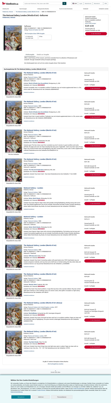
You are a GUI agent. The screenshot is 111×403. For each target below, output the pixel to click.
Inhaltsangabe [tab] (30, 54)
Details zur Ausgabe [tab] (43, 54)
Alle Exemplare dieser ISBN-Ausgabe (34, 33)
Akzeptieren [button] (21, 397)
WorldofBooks (33, 313)
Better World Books (34, 198)
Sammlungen (23, 8)
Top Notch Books (34, 342)
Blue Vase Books (33, 140)
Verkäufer (85, 8)
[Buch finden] (64, 3)
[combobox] (42, 3)
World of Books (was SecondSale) (38, 83)
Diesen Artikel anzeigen (90, 23)
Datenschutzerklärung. (17, 392)
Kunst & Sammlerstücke (65, 8)
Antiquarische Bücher (43, 8)
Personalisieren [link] (61, 397)
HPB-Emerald (33, 256)
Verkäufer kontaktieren (29, 92)
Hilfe (105, 3)
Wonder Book (33, 284)
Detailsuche (6, 8)
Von (31, 37)
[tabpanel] (53, 60)
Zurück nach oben (55, 372)
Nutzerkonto (88, 3)
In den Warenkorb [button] (96, 33)
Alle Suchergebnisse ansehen (55, 364)
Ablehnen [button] (41, 397)
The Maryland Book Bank (36, 169)
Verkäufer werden (103, 8)
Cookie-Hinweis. (41, 390)
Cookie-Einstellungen (79, 388)
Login (80, 3)
